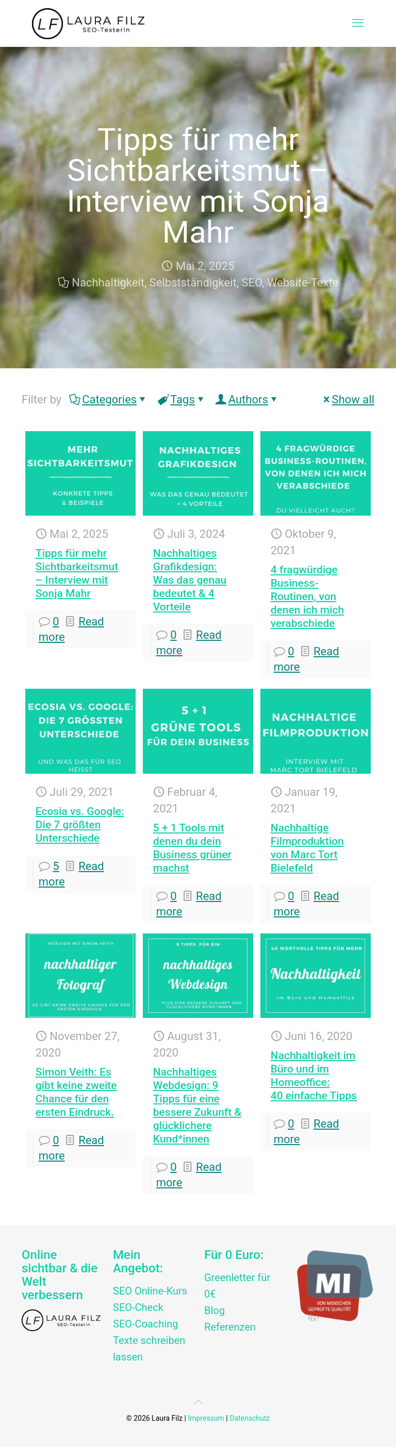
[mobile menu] (358, 23)
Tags (181, 399)
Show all (347, 399)
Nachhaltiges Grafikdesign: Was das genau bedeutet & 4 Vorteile (190, 580)
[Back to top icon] (198, 1402)
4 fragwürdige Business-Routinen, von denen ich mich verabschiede (307, 596)
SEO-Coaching (145, 1324)
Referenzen (230, 1327)
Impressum (206, 1418)
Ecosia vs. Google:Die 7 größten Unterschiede (80, 824)
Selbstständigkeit (193, 282)
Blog (214, 1310)
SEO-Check (138, 1307)
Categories (108, 399)
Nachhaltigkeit (108, 282)
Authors (247, 399)
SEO (252, 282)
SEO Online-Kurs (150, 1291)
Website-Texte (302, 282)
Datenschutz (249, 1418)
